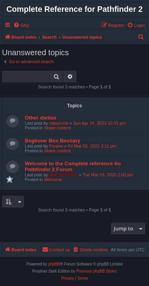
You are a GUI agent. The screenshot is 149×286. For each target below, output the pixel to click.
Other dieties (41, 118)
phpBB (54, 264)
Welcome (53, 179)
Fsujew (56, 146)
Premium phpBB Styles (96, 271)
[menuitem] (21, 25)
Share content (57, 127)
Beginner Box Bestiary (52, 141)
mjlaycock (58, 123)
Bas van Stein (63, 174)
